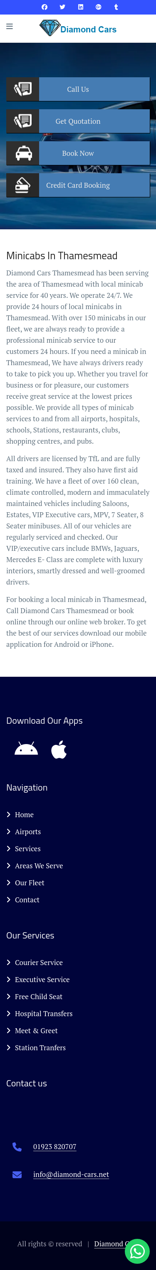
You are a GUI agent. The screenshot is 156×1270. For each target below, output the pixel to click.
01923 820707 (55, 1146)
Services (23, 848)
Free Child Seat (34, 996)
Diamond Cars (116, 1243)
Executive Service (38, 979)
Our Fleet (25, 882)
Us (78, 89)
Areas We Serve (34, 865)
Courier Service (34, 962)
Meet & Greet (32, 1030)
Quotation (77, 121)
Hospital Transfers (39, 1013)
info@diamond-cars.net (71, 1174)
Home (20, 814)
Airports (23, 831)
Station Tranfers (36, 1047)
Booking (78, 185)
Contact (23, 899)
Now (78, 153)
